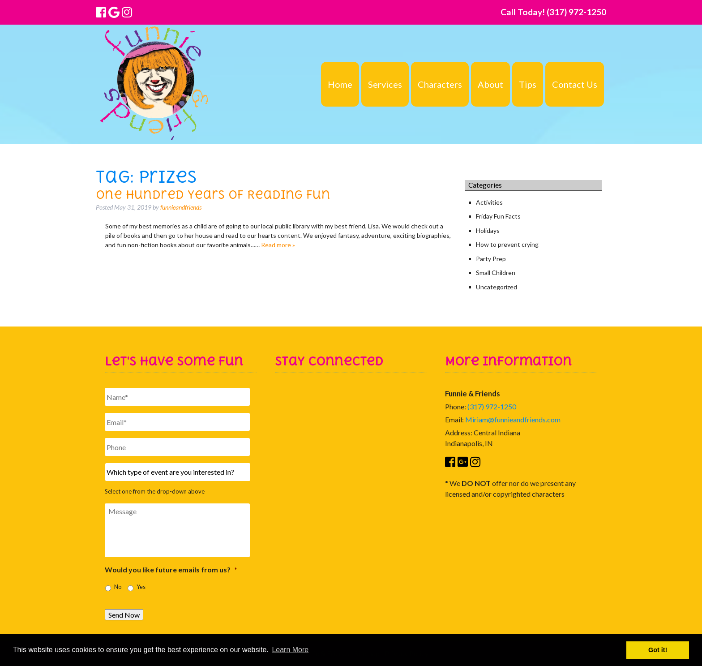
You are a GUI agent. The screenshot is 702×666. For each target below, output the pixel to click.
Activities (489, 202)
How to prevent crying (507, 244)
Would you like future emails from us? (171, 569)
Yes (141, 587)
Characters (440, 84)
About (490, 84)
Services (385, 84)
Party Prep (491, 258)
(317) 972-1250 (491, 406)
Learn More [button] (290, 649)
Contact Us (574, 84)
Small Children (495, 272)
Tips (527, 84)
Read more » (278, 245)
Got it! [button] (657, 649)
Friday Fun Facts (498, 216)
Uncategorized (496, 287)
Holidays (488, 230)
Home (340, 84)
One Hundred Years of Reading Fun (213, 195)
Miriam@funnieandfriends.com (513, 419)
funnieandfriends (180, 207)
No (117, 587)
